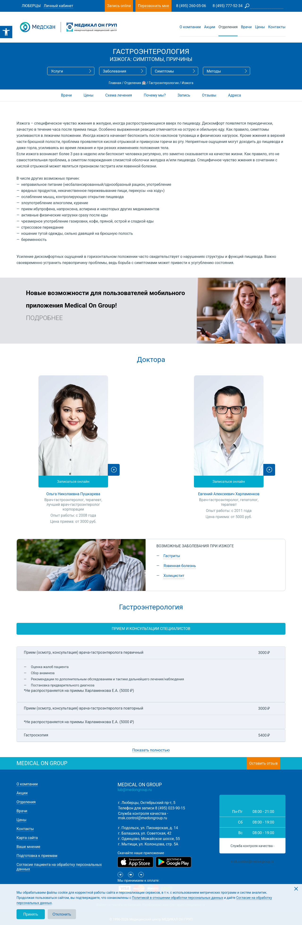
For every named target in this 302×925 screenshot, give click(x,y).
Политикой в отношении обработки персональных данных (177, 898)
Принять (30, 914)
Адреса (234, 95)
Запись (183, 95)
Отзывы (209, 95)
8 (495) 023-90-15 (170, 808)
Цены (260, 27)
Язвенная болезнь (180, 566)
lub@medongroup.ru (134, 789)
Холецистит (174, 575)
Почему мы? (155, 95)
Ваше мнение (28, 846)
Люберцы (31, 6)
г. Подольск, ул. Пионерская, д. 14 (148, 828)
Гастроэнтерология (164, 83)
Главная (115, 83)
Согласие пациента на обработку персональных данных (59, 866)
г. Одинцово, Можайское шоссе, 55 (149, 838)
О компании (190, 27)
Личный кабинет (58, 6)
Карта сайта (27, 838)
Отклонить (62, 914)
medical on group (42, 763)
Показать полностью (151, 750)
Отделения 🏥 (135, 83)
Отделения (228, 27)
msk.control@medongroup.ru (142, 818)
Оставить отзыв (263, 763)
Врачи (246, 27)
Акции (209, 27)
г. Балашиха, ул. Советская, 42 (144, 833)
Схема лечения (118, 95)
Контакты (276, 27)
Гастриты (172, 556)
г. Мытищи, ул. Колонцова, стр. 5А (148, 844)
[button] (6, 32)
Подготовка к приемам (37, 855)
